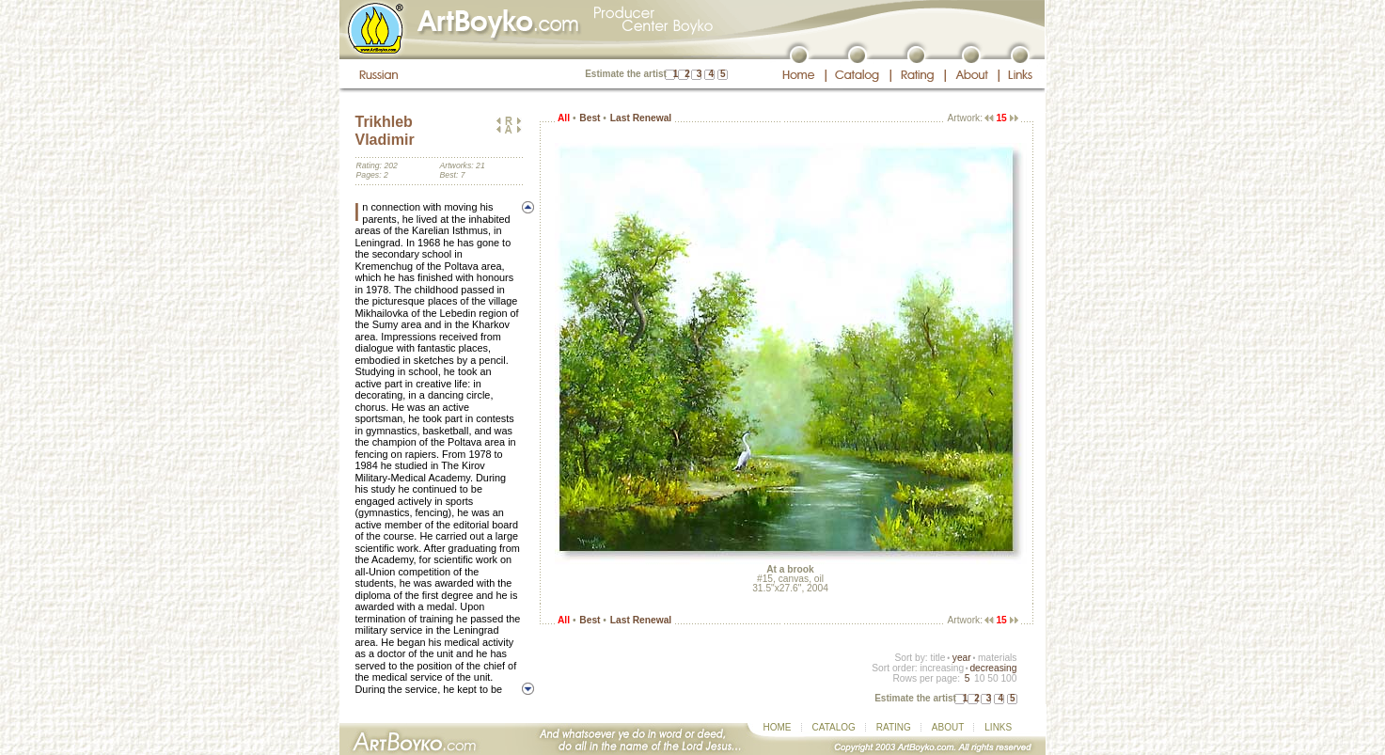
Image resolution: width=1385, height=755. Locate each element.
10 (979, 678)
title (938, 658)
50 (992, 678)
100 (1008, 678)
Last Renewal (640, 118)
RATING (893, 727)
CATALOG (834, 727)
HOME (777, 727)
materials (997, 658)
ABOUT (948, 727)
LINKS (998, 727)
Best (589, 118)
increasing (942, 668)
